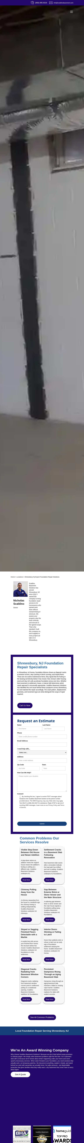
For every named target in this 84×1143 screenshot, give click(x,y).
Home (13, 577)
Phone (19, 733)
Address (20, 757)
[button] (71, 11)
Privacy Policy (52, 805)
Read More (26, 888)
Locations (20, 577)
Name (19, 725)
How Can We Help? (24, 772)
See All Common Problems (42, 1025)
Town (44, 765)
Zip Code (20, 765)
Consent (20, 794)
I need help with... (23, 749)
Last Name (46, 725)
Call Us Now (24, 705)
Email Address (22, 741)
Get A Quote (20, 1074)
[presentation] (34, 816)
